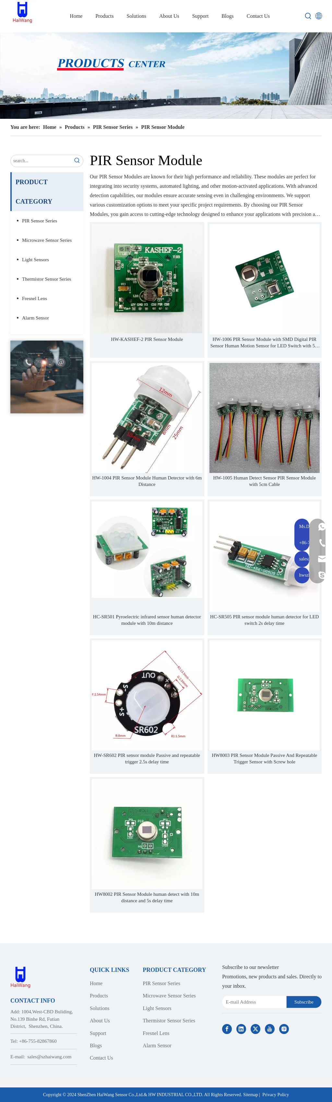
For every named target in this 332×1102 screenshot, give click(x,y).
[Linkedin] (241, 1029)
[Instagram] (284, 1029)
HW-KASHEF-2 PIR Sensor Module (147, 339)
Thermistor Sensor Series (46, 279)
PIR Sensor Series (39, 220)
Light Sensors (35, 259)
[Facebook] (227, 1029)
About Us (100, 1020)
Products (99, 995)
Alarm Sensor (35, 317)
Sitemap (250, 1094)
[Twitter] (255, 1029)
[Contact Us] (46, 377)
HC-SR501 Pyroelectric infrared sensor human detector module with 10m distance (147, 620)
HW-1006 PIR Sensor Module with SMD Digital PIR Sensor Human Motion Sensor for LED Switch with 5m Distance (264, 343)
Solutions (99, 1008)
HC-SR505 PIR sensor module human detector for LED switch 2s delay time (264, 620)
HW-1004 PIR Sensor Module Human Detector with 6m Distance (147, 481)
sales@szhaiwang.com (50, 1056)
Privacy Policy (275, 1094)
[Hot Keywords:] (308, 16)
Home (96, 983)
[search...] (41, 161)
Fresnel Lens (34, 298)
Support (98, 1033)
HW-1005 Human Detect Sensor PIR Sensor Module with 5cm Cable (264, 481)
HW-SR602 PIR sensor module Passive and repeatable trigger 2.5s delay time (147, 758)
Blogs (96, 1045)
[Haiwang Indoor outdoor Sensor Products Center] (166, 75)
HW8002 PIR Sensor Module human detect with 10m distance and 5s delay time (147, 897)
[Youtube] (270, 1029)
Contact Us (101, 1058)
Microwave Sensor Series (47, 240)
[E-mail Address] (252, 1002)
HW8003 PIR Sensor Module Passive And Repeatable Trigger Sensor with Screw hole (264, 758)
